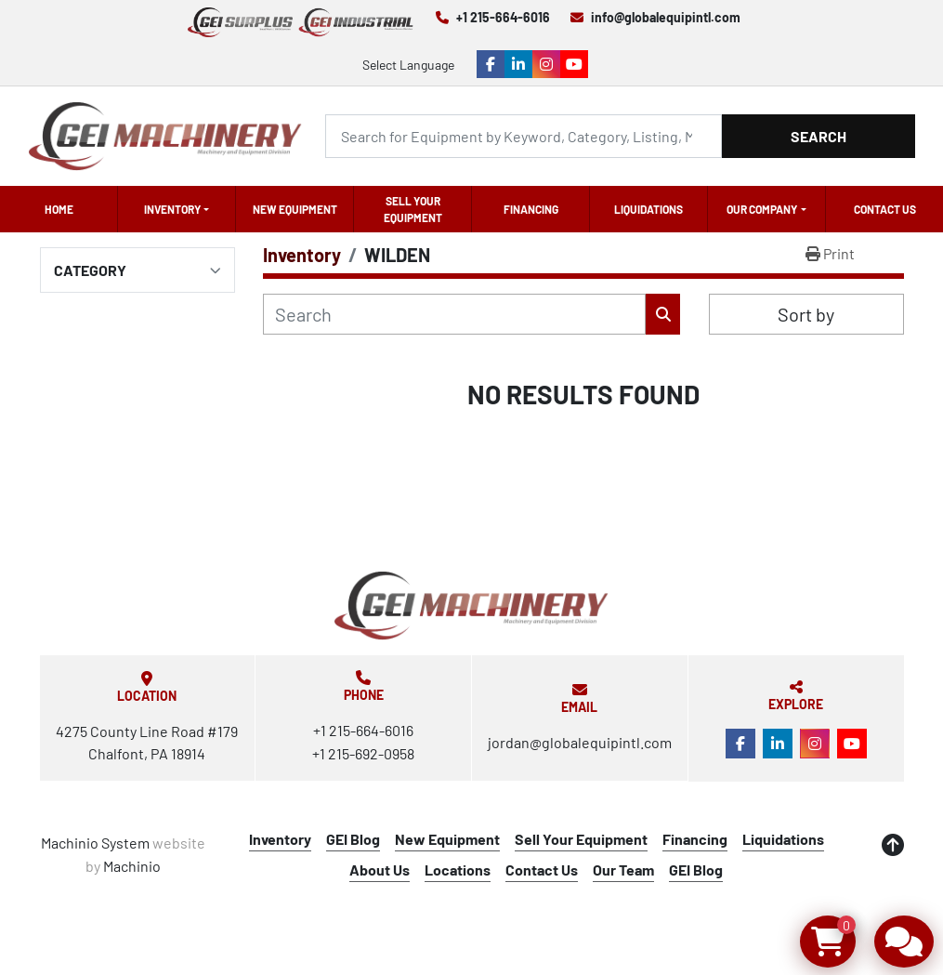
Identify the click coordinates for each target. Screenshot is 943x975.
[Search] (523, 136)
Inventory (172, 209)
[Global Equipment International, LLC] (471, 605)
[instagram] (546, 64)
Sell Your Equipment (413, 209)
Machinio (132, 866)
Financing (531, 209)
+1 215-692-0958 (363, 753)
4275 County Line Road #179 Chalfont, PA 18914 (147, 742)
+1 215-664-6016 (503, 17)
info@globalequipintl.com (665, 17)
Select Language (408, 64)
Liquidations (648, 209)
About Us (379, 869)
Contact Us (885, 209)
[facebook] (490, 64)
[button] (176, 209)
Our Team (623, 869)
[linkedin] (518, 64)
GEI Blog (353, 839)
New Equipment (295, 209)
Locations (458, 869)
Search (818, 136)
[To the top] (893, 845)
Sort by (806, 314)
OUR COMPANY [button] (762, 209)
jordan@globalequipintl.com (580, 742)
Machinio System (95, 842)
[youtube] (574, 64)
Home (59, 209)
